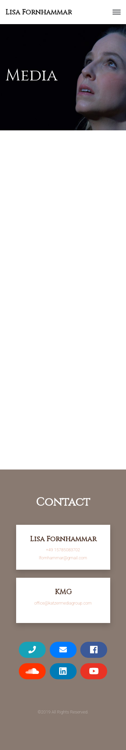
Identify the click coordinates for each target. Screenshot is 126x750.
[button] (116, 12)
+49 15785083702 (63, 549)
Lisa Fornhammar (38, 12)
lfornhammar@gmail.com (63, 557)
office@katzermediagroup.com (63, 603)
